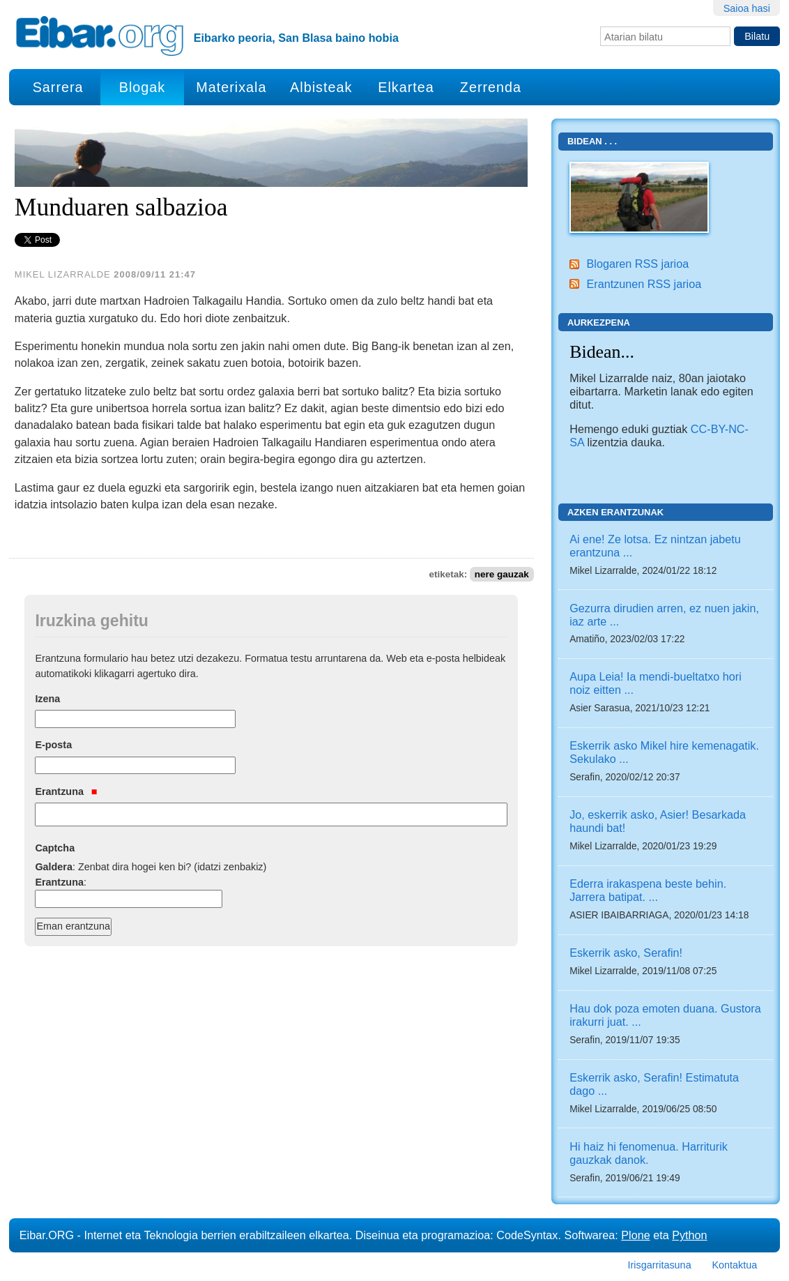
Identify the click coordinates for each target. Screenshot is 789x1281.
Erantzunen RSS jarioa (643, 284)
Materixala (231, 87)
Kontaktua (734, 1265)
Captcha (55, 848)
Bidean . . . (592, 141)
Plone (635, 1235)
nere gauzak (502, 574)
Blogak (142, 87)
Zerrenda (490, 87)
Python (689, 1235)
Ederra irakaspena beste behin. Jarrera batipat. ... (647, 890)
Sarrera (58, 87)
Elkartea (406, 87)
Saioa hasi (746, 8)
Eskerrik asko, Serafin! (625, 952)
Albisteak (321, 87)
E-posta (53, 744)
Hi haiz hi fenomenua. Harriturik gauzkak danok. (648, 1153)
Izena (47, 698)
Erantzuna (66, 791)
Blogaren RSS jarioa (637, 263)
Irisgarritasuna (659, 1265)
